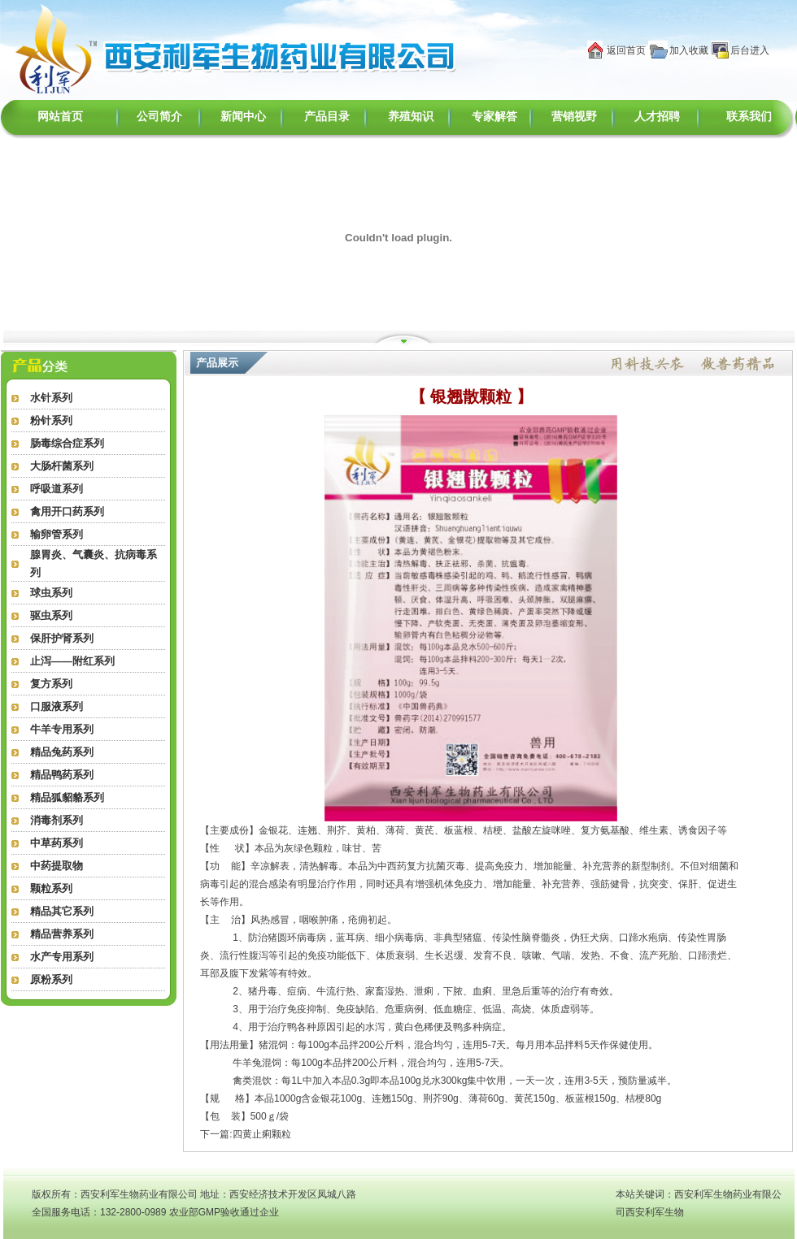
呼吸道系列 (56, 489)
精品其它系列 (62, 911)
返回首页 (626, 50)
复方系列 (51, 684)
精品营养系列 (62, 934)
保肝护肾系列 (62, 638)
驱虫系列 (51, 615)
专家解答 (494, 116)
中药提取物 (56, 866)
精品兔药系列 (62, 752)
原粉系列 (51, 979)
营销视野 (574, 116)
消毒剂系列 (56, 820)
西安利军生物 (654, 1212)
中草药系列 (56, 843)
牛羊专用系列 (62, 729)
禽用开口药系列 (67, 511)
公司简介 (159, 116)
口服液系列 (56, 706)
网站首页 (60, 116)
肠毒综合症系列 (67, 443)
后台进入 (749, 50)
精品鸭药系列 (62, 775)
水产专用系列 (62, 957)
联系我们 (749, 116)
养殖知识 (410, 116)
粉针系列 (51, 420)
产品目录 (327, 116)
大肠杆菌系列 (62, 466)
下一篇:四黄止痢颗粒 (245, 1134)
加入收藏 (688, 50)
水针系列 (51, 398)
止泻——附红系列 (72, 661)
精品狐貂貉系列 (67, 797)
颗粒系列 (51, 888)
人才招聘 (657, 116)
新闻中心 (243, 116)
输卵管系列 (56, 534)
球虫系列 (51, 593)
